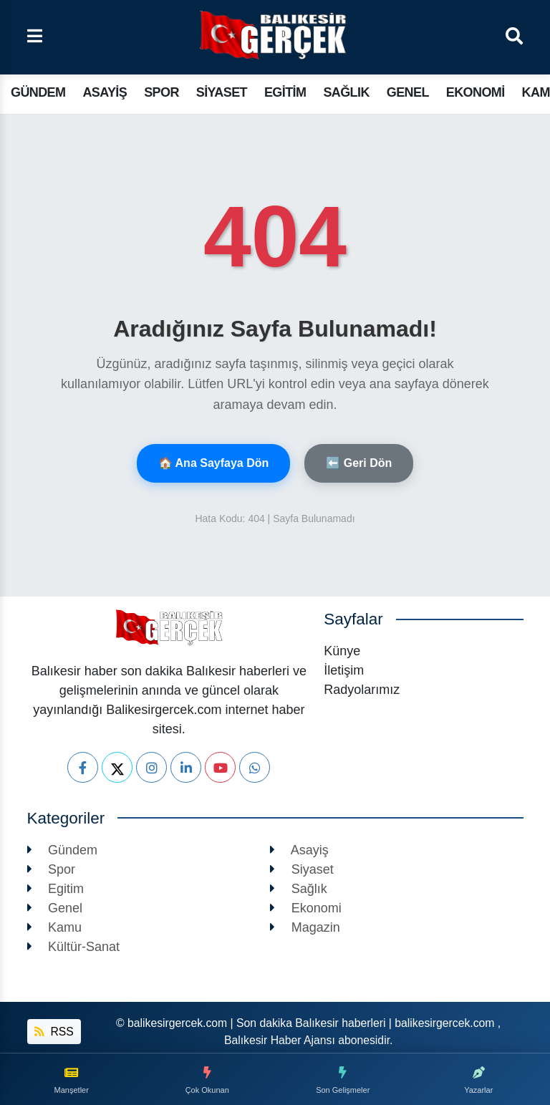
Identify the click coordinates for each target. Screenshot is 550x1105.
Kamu (54, 927)
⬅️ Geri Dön (359, 463)
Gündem (38, 92)
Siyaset (221, 92)
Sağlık (346, 92)
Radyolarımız (362, 689)
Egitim (285, 92)
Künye (342, 651)
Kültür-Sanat (73, 947)
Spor (161, 92)
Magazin (305, 927)
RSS (54, 1032)
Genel (408, 92)
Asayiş (104, 92)
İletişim (344, 670)
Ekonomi (475, 92)
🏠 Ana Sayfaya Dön (213, 463)
